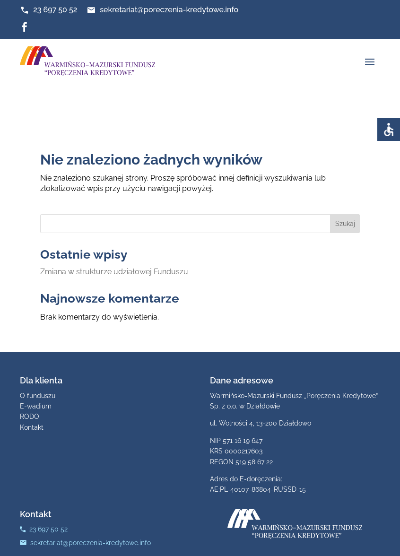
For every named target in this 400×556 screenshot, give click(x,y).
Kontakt (31, 387)
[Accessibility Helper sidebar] (388, 129)
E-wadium (36, 365)
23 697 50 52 (55, 9)
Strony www (224, 543)
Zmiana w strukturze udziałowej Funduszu (114, 230)
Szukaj (345, 183)
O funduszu (37, 355)
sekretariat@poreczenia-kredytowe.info (169, 9)
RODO (29, 376)
